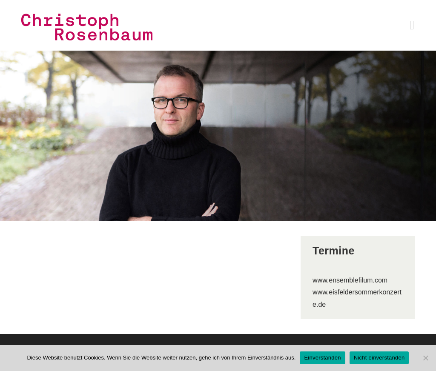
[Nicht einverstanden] (425, 358)
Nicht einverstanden (379, 357)
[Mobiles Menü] (412, 27)
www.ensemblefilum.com (350, 280)
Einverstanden (322, 357)
